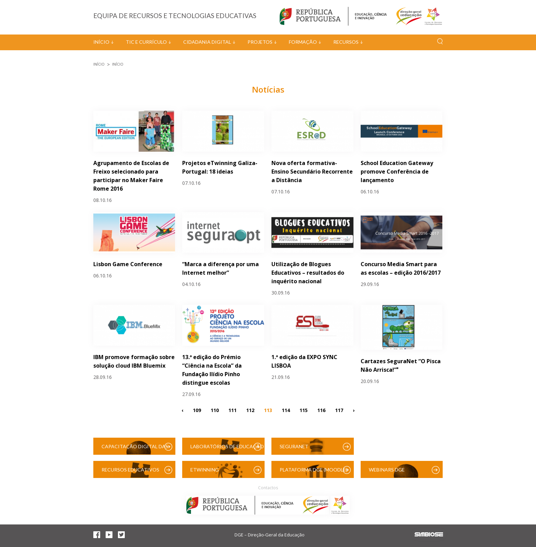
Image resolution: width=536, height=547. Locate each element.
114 (286, 410)
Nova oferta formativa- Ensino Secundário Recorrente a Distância (312, 171)
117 (339, 410)
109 (197, 410)
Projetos (259, 42)
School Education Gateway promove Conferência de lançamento (397, 171)
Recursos (346, 42)
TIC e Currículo (146, 42)
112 (250, 410)
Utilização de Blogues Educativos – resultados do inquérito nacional (307, 272)
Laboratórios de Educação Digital (227, 449)
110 (215, 410)
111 (232, 410)
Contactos (268, 488)
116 (321, 410)
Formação (303, 42)
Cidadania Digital (207, 42)
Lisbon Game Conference (127, 264)
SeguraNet (294, 446)
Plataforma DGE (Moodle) (313, 470)
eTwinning (204, 470)
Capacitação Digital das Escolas (135, 449)
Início (101, 42)
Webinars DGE (387, 470)
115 (303, 410)
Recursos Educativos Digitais (130, 472)
